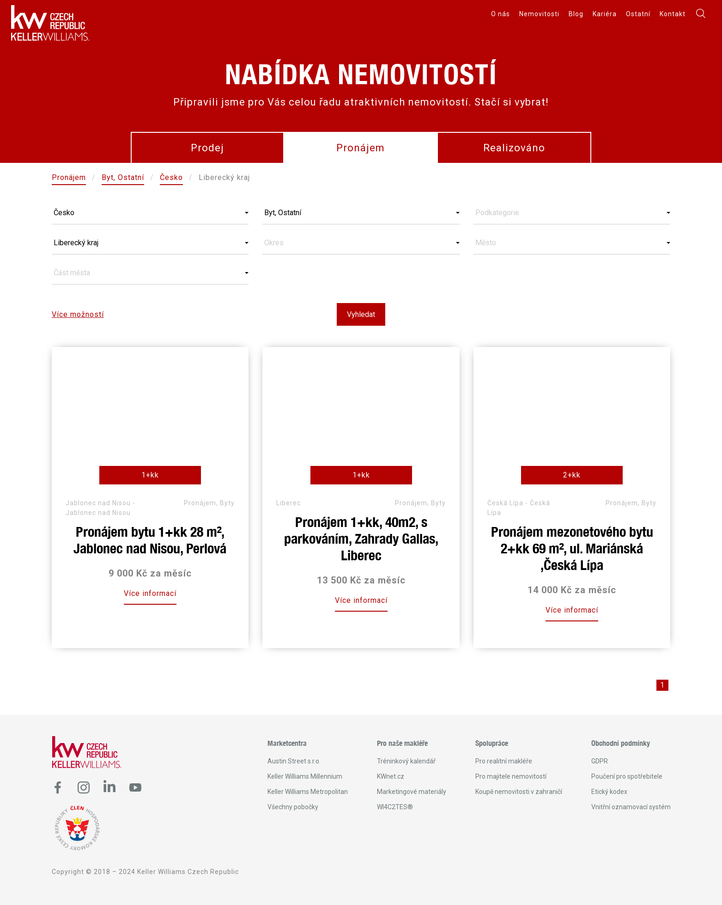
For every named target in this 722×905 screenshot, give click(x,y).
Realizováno (514, 148)
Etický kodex (609, 791)
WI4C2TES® (395, 807)
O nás (500, 14)
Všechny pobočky (292, 807)
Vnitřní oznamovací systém (631, 807)
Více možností (78, 314)
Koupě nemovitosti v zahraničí (518, 791)
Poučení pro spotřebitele (626, 776)
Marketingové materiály (411, 791)
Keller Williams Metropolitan (307, 791)
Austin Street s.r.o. (294, 761)
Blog (576, 14)
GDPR (599, 761)
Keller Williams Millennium (304, 776)
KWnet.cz (390, 776)
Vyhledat (361, 314)
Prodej (207, 148)
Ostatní (638, 14)
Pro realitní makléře (503, 761)
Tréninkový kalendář (406, 761)
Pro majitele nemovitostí (510, 776)
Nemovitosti (539, 14)
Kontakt (673, 14)
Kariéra (605, 14)
